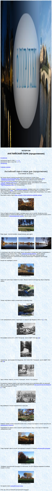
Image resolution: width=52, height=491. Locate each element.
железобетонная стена (16, 486)
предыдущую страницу (7, 425)
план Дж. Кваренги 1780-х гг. (8, 182)
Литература (4, 163)
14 (38, 338)
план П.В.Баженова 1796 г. (8, 185)
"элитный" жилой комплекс (29, 253)
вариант (3, 183)
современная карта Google (8, 179)
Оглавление (4, 158)
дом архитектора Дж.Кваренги (42, 384)
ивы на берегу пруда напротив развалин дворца (28, 195)
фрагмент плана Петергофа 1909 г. (10, 178)
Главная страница (5, 167)
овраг (11, 190)
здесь (43, 178)
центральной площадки (43, 448)
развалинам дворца (21, 189)
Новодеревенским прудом (16, 216)
